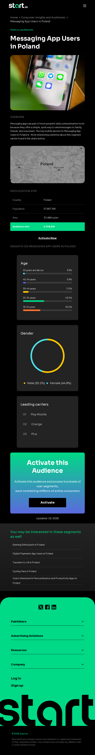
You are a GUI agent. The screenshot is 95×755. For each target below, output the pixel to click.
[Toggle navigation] (84, 5)
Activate (48, 502)
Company (18, 664)
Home (14, 17)
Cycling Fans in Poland (24, 571)
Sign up (17, 686)
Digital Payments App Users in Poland (33, 553)
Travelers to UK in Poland (26, 562)
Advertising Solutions (27, 636)
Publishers (18, 621)
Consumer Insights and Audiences (43, 17)
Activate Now (47, 238)
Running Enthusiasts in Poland (29, 544)
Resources (19, 650)
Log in (16, 678)
